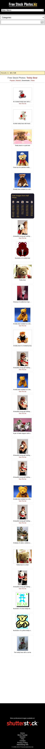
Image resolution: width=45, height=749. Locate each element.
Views (33, 80)
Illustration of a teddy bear (22, 258)
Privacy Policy (22, 743)
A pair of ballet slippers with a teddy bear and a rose (28, 433)
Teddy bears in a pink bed (22, 145)
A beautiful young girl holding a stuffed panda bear (27, 236)
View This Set (22, 103)
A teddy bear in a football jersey (22, 345)
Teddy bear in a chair (22, 564)
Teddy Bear (32, 78)
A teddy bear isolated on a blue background (26, 189)
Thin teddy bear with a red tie (22, 652)
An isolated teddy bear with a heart (23, 101)
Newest (18, 80)
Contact (22, 741)
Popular (12, 80)
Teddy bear (22, 280)
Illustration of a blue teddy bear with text (24, 608)
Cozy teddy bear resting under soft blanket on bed (19, 210)
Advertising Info (22, 745)
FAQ (22, 739)
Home (22, 733)
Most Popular (22, 735)
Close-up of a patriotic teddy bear (23, 167)
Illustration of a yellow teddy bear (22, 630)
